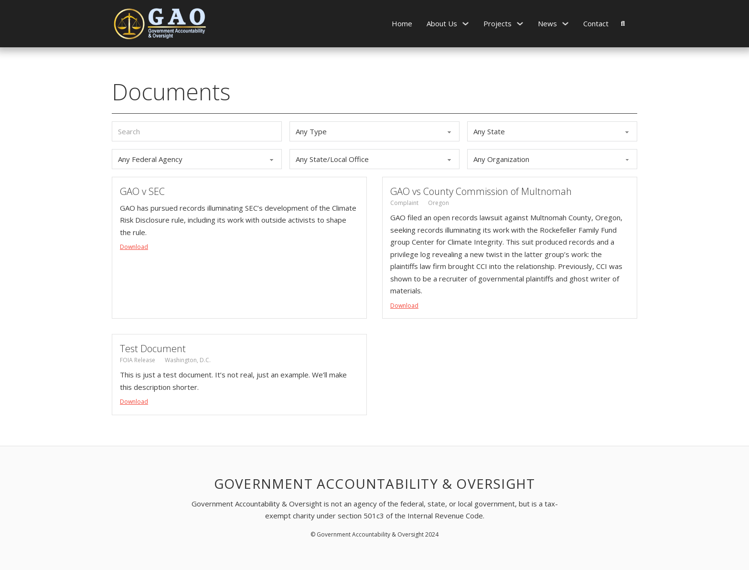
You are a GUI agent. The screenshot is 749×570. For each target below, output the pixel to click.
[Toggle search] (623, 23)
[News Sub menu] (565, 23)
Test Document (153, 348)
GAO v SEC (142, 191)
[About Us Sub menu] (465, 23)
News (547, 23)
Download (134, 247)
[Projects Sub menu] (520, 23)
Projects (497, 23)
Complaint (404, 203)
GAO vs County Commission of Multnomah (481, 191)
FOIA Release (137, 360)
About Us (442, 23)
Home (402, 23)
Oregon (438, 203)
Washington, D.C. (188, 360)
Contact (596, 23)
